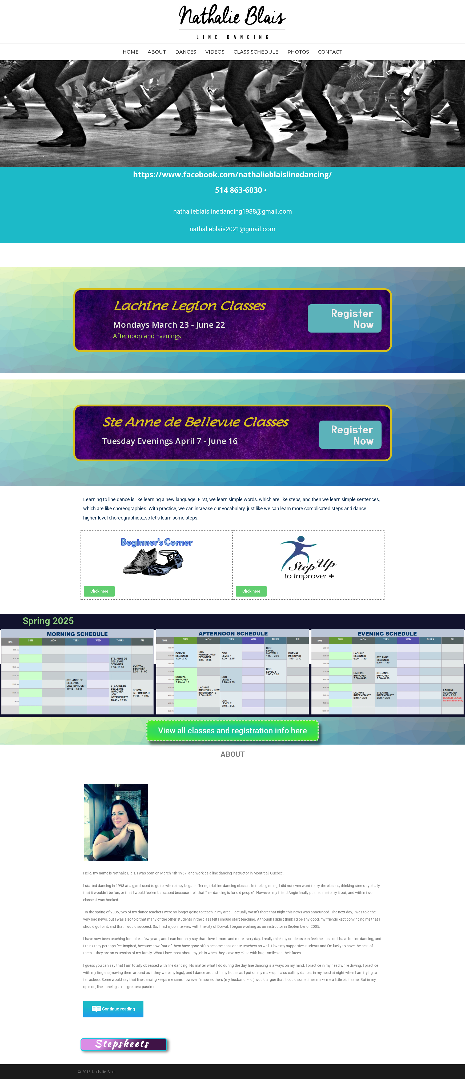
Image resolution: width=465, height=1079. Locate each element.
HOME (131, 52)
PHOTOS (298, 52)
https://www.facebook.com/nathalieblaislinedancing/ (232, 174)
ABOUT (157, 52)
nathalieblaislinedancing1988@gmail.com (232, 211)
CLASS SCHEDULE (256, 52)
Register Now (352, 318)
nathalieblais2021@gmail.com (232, 229)
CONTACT (330, 52)
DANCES (185, 52)
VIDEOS (215, 52)
